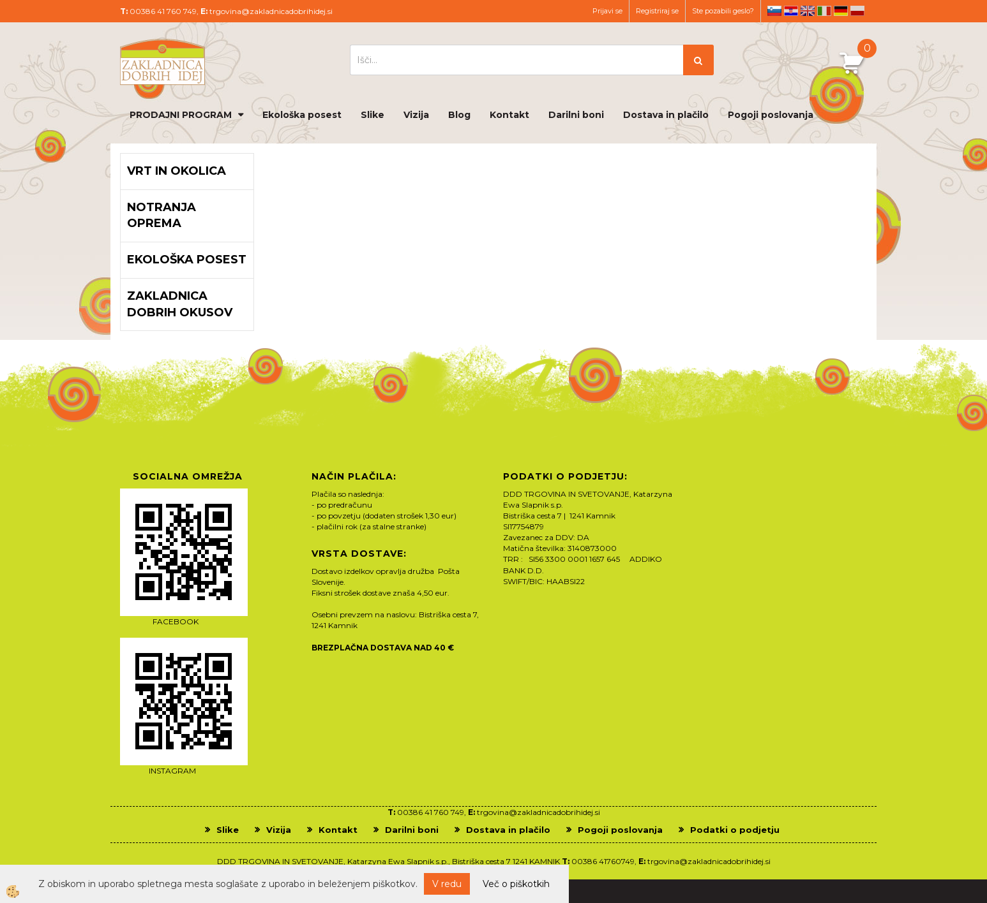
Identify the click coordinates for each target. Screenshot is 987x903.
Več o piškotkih (516, 884)
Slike (372, 115)
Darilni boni (576, 115)
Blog (459, 115)
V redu (447, 884)
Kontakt (509, 115)
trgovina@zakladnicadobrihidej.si (271, 11)
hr (791, 11)
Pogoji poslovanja (770, 115)
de (841, 11)
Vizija (416, 115)
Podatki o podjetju (735, 830)
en (808, 11)
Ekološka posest (302, 115)
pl (857, 11)
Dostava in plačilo (666, 115)
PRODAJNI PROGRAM (181, 115)
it (824, 11)
